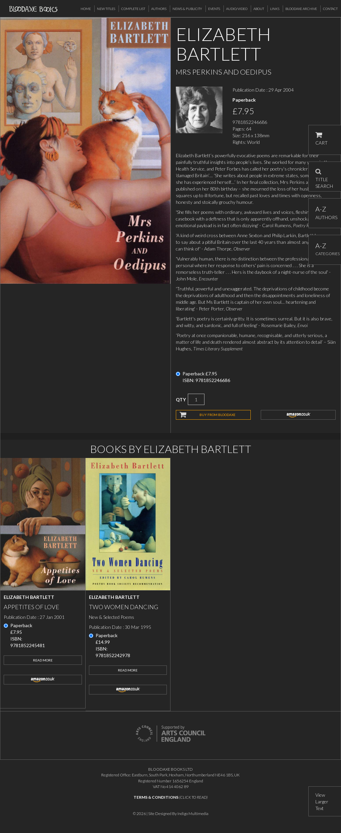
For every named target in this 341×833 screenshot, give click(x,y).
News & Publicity (187, 9)
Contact (330, 9)
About (258, 9)
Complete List (133, 9)
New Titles (106, 9)
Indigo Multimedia (192, 813)
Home (86, 9)
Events (214, 9)
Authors (159, 9)
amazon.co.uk (298, 414)
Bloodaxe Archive (301, 9)
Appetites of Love (31, 607)
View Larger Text (321, 801)
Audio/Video (236, 9)
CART (321, 139)
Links (274, 9)
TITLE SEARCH (324, 177)
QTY (181, 399)
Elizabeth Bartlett (29, 597)
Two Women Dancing (123, 607)
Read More (43, 660)
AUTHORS (324, 212)
